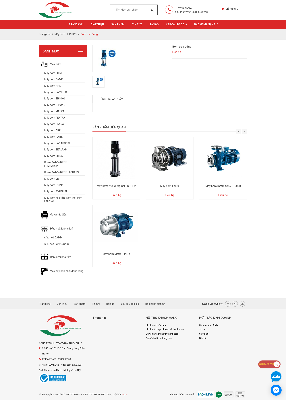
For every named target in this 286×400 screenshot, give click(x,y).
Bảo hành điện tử (205, 24)
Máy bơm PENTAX (54, 117)
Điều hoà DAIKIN (53, 237)
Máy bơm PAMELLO (55, 92)
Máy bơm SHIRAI (53, 155)
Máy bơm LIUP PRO (55, 185)
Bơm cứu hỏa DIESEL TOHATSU (62, 172)
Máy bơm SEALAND (55, 149)
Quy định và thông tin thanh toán (162, 334)
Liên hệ (202, 338)
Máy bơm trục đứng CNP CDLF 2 (116, 186)
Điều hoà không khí (57, 228)
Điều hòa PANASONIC (56, 243)
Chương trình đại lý (208, 325)
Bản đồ (154, 24)
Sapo (124, 394)
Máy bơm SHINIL (53, 73)
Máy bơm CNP (52, 178)
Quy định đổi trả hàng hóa (159, 338)
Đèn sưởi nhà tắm (56, 257)
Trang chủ (76, 24)
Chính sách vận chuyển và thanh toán (165, 329)
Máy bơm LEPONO (54, 104)
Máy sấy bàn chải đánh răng (62, 271)
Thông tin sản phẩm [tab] (110, 99)
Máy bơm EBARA (54, 124)
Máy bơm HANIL (53, 136)
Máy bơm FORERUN (55, 191)
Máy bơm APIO (52, 85)
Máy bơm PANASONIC (57, 143)
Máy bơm (51, 64)
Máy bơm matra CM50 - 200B (223, 186)
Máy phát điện (54, 214)
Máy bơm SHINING (54, 98)
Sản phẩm (118, 24)
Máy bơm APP (52, 130)
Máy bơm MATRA (54, 111)
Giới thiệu (97, 24)
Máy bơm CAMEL (54, 79)
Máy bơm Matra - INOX (116, 254)
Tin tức (137, 24)
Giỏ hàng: (231, 9)
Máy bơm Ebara (169, 186)
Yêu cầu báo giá (176, 24)
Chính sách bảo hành (156, 325)
